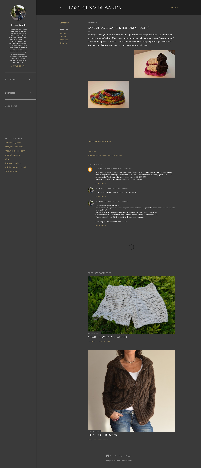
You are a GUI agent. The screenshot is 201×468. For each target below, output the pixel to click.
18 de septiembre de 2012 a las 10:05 (118, 169)
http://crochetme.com (15, 151)
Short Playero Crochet (107, 337)
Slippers (63, 43)
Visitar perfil (18, 66)
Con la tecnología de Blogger (118, 455)
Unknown (100, 168)
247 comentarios (104, 341)
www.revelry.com (13, 143)
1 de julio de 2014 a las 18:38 (118, 202)
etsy (7, 159)
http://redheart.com (14, 147)
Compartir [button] (64, 23)
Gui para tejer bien (13, 163)
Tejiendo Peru (11, 171)
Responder (101, 183)
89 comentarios (103, 440)
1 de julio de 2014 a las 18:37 (118, 189)
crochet (63, 36)
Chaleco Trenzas (102, 435)
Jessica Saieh (101, 188)
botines (63, 33)
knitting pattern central (15, 167)
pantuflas (64, 40)
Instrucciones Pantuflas (99, 141)
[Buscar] (174, 8)
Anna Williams (126, 461)
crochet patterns (12, 155)
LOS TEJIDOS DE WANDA (95, 8)
